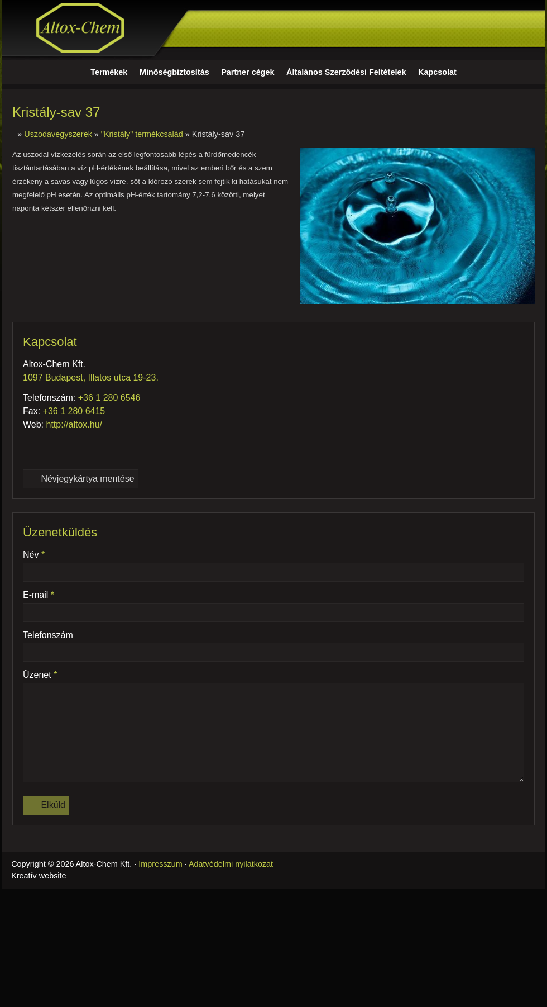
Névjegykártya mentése (80, 478)
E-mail (38, 595)
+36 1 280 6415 (74, 411)
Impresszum (160, 863)
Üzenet (40, 675)
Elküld (46, 805)
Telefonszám (48, 635)
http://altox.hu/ (74, 424)
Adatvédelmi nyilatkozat (231, 863)
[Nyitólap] (273, 30)
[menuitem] (108, 72)
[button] (535, 72)
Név (34, 554)
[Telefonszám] (32, 447)
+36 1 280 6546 (109, 397)
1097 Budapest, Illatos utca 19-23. (91, 377)
